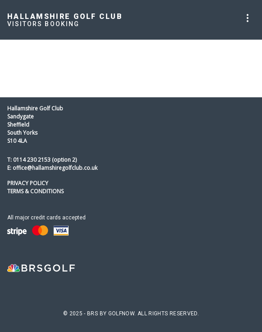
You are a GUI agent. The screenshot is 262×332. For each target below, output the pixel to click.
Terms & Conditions (35, 191)
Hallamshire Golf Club (65, 16)
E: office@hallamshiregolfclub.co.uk (52, 168)
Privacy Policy (27, 183)
